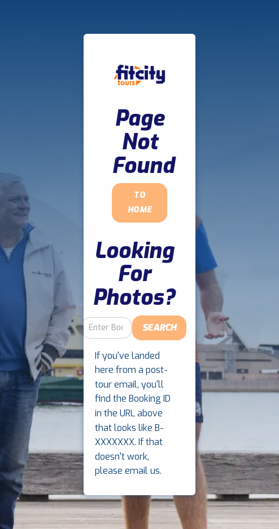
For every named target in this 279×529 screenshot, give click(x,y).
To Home (140, 202)
